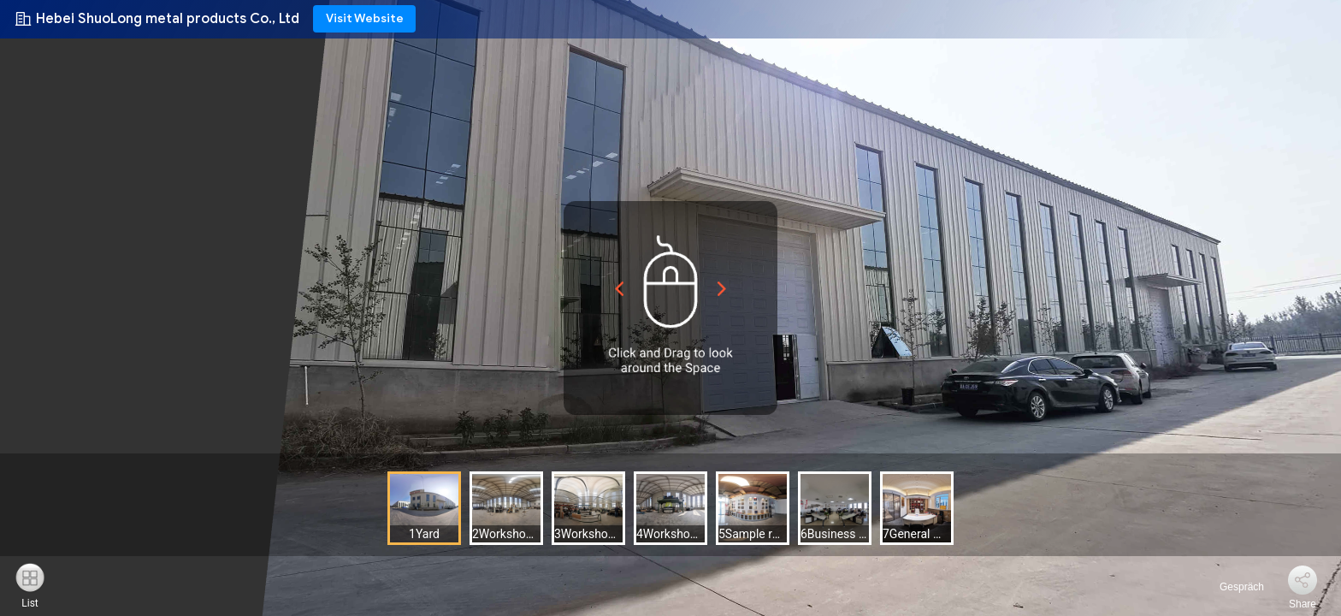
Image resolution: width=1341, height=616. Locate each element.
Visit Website (365, 18)
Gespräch (1232, 586)
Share (1302, 604)
